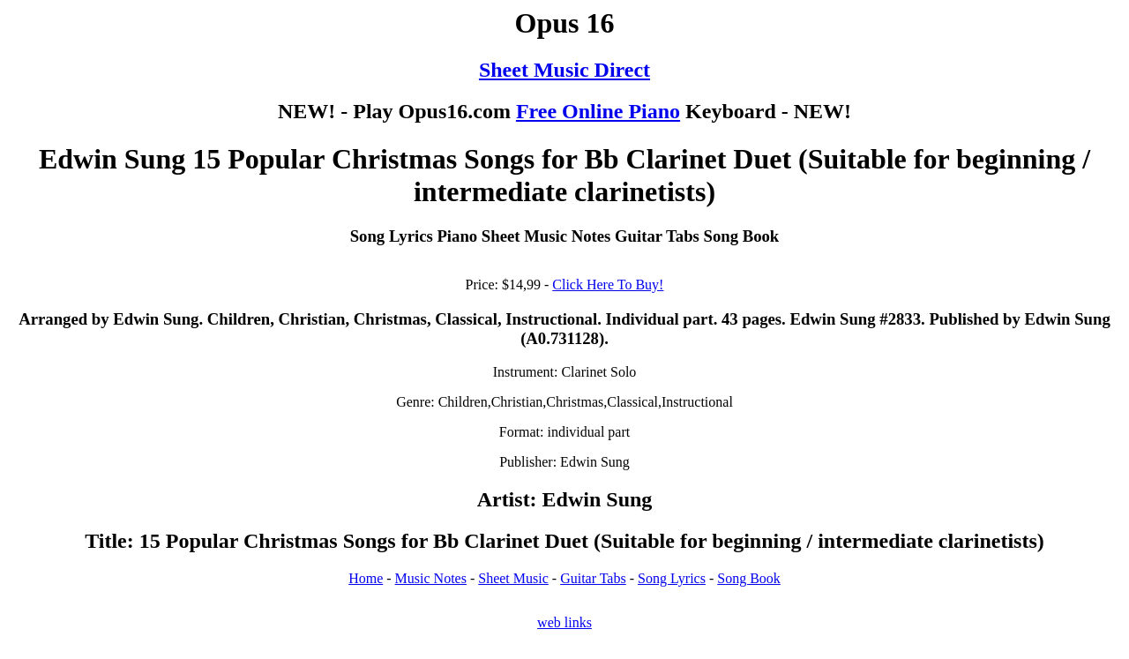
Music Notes (431, 578)
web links (564, 622)
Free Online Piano (598, 111)
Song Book (749, 578)
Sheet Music (513, 578)
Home (365, 578)
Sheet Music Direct (564, 69)
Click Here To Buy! (607, 284)
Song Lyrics (672, 578)
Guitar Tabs (593, 578)
